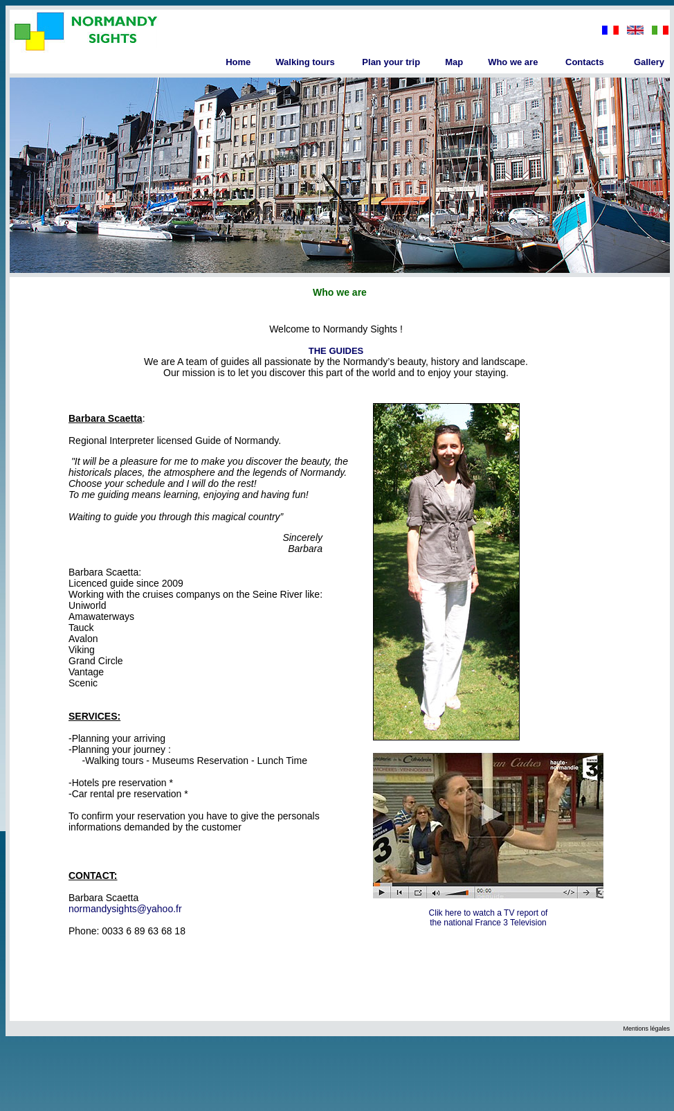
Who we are (513, 62)
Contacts (584, 62)
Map (454, 62)
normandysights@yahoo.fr (125, 908)
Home (238, 62)
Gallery (649, 62)
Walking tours (304, 62)
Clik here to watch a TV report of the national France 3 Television (488, 917)
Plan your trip (391, 62)
